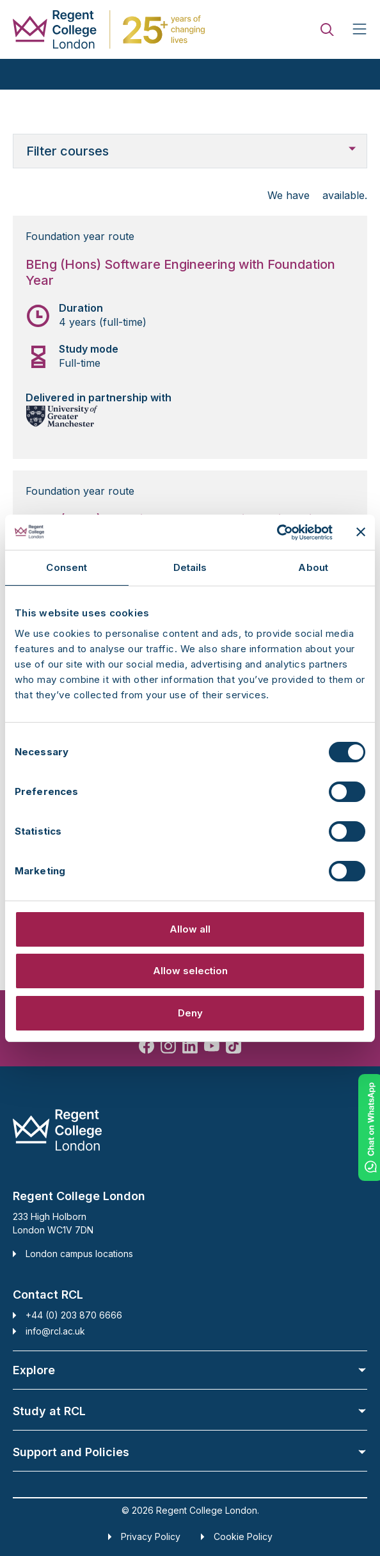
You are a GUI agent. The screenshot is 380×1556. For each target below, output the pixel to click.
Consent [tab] (66, 567)
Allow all (190, 929)
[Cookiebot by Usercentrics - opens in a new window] (277, 532)
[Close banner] (360, 531)
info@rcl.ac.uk (55, 1331)
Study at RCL (190, 1411)
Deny (190, 1013)
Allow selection (190, 971)
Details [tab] (190, 567)
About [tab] (313, 567)
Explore (190, 1370)
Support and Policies (190, 1452)
